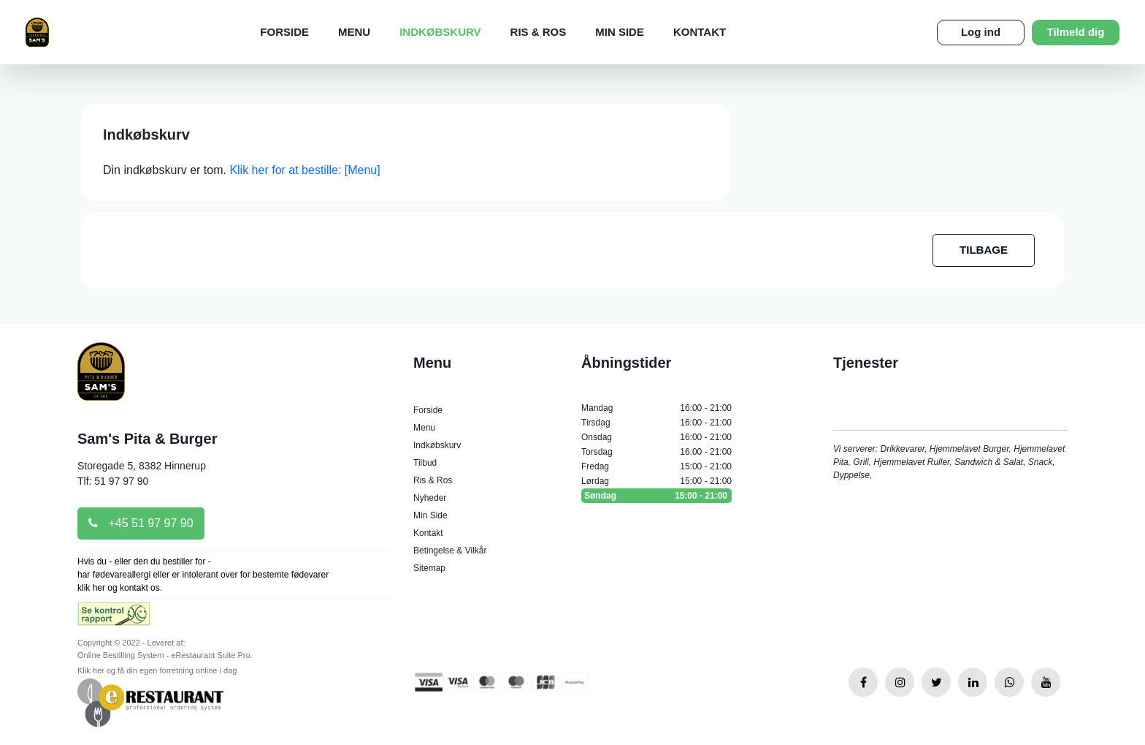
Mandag (656, 408)
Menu (354, 32)
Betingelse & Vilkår (450, 550)
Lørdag (656, 481)
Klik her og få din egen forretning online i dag (157, 670)
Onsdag (656, 437)
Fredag (656, 466)
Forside (284, 32)
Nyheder (429, 498)
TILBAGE (984, 249)
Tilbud (425, 463)
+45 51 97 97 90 (141, 523)
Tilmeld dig (1076, 32)
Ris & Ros (538, 32)
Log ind (980, 32)
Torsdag (656, 452)
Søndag (656, 495)
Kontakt (699, 32)
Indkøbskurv (439, 32)
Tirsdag (656, 422)
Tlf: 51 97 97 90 (112, 481)
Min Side (619, 32)
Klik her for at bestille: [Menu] (304, 170)
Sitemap (429, 568)
